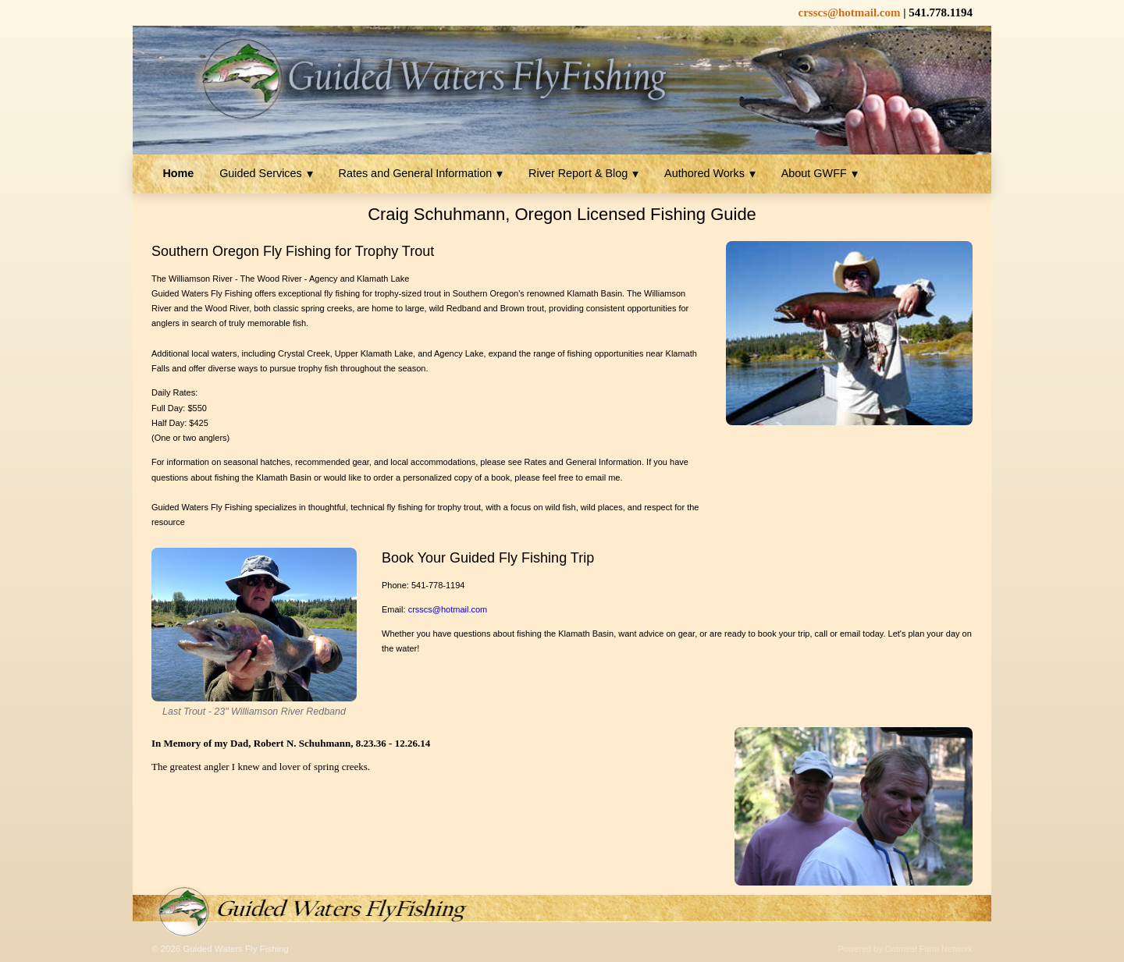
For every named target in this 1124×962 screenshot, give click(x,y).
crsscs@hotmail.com (448, 609)
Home (178, 173)
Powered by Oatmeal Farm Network (905, 948)
